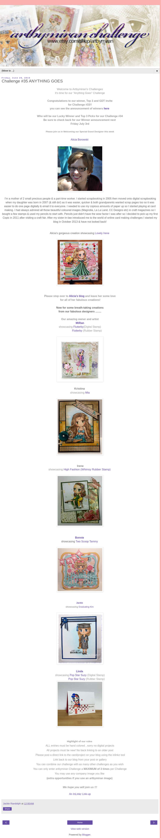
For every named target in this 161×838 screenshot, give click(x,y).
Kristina (79, 388)
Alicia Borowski (80, 139)
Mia (87, 392)
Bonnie (80, 537)
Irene (80, 465)
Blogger (86, 834)
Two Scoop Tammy (87, 541)
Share (7, 809)
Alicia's (74, 296)
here (107, 108)
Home (80, 822)
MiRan (80, 323)
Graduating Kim (86, 607)
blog (81, 296)
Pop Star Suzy (78, 675)
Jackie (79, 603)
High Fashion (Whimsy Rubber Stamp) (87, 469)
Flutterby (78, 326)
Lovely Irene (102, 233)
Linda (80, 671)
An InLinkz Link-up (80, 794)
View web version (80, 829)
